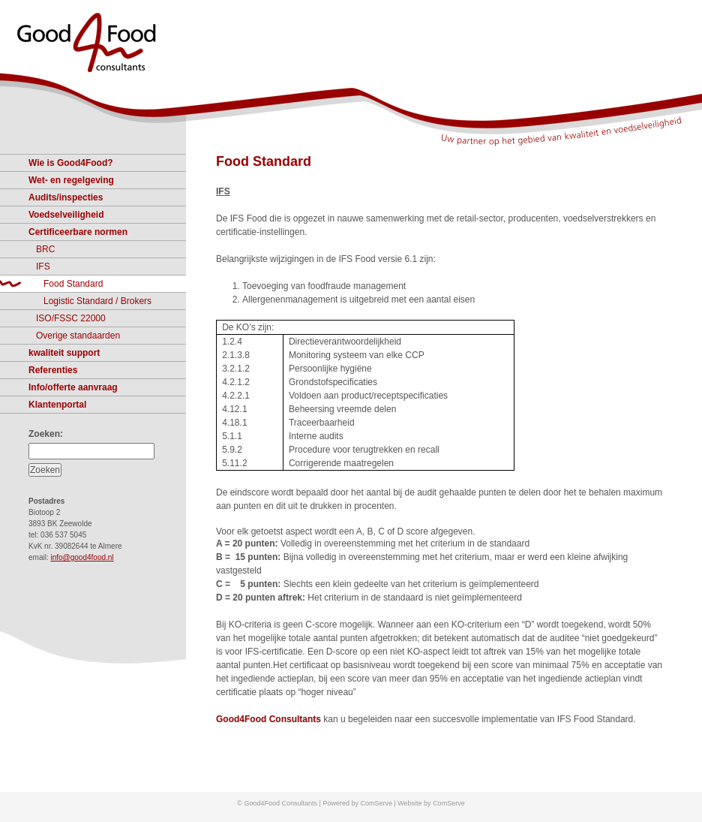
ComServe (449, 803)
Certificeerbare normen (78, 232)
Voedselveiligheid (66, 214)
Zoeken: (45, 434)
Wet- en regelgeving (71, 180)
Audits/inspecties (65, 197)
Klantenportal (57, 404)
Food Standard (263, 161)
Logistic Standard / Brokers (98, 301)
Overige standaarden (78, 335)
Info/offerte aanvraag (73, 387)
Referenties (52, 370)
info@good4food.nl (81, 557)
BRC (45, 249)
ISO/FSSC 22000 (71, 318)
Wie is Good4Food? (70, 163)
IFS (43, 266)
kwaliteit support (64, 353)
